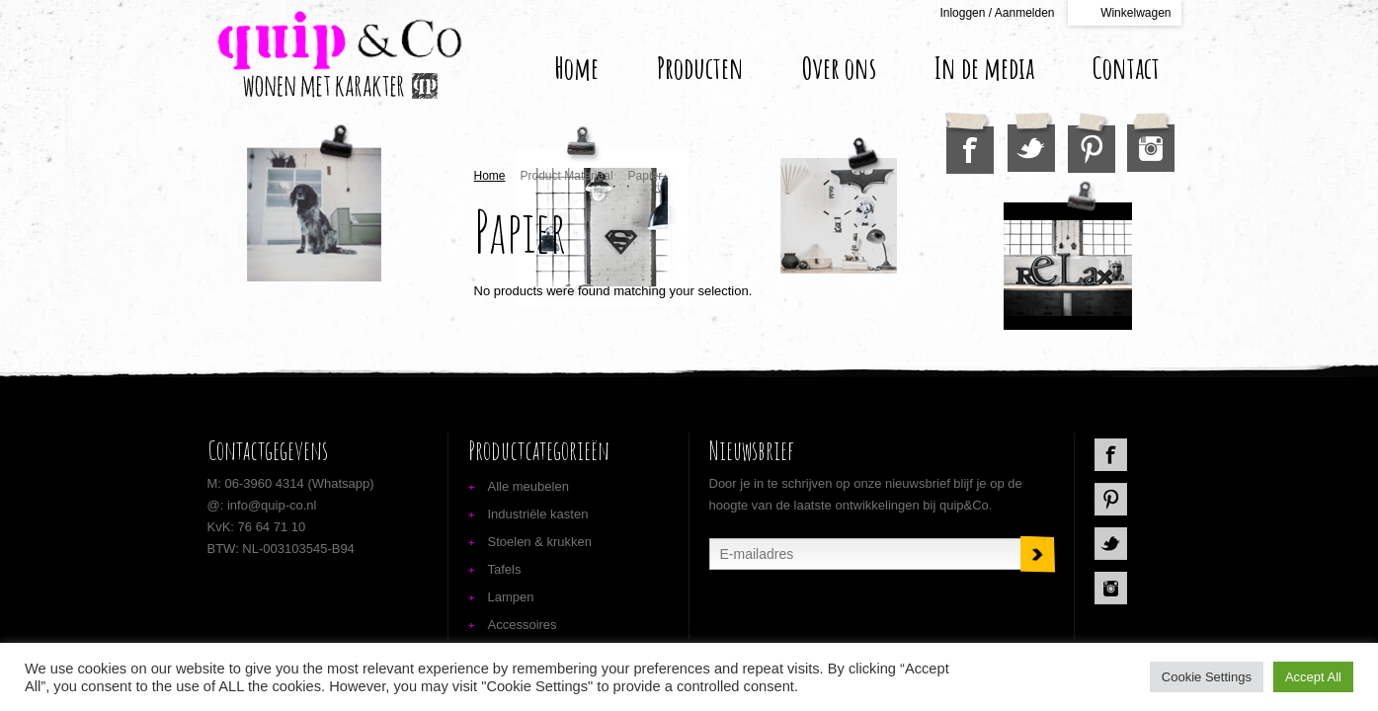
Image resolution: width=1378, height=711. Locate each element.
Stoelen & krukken (540, 541)
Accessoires (522, 624)
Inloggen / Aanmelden (996, 13)
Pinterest (1091, 143)
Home (576, 67)
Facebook (969, 143)
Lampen (511, 597)
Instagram (1151, 142)
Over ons (839, 67)
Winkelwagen (1135, 13)
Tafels (505, 569)
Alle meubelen (528, 486)
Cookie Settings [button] (1207, 677)
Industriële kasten (538, 514)
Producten (700, 67)
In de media (984, 67)
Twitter (1031, 142)
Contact (1126, 67)
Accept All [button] (1313, 677)
